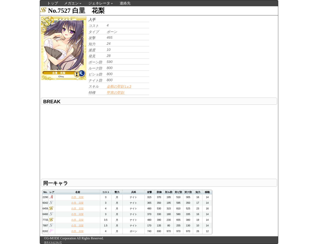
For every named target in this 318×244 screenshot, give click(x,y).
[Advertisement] (184, 43)
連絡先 (125, 3)
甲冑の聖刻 (116, 93)
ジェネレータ (99, 3)
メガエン (71, 3)
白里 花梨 (77, 197)
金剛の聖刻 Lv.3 (119, 86)
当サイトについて (53, 242)
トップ (52, 3)
